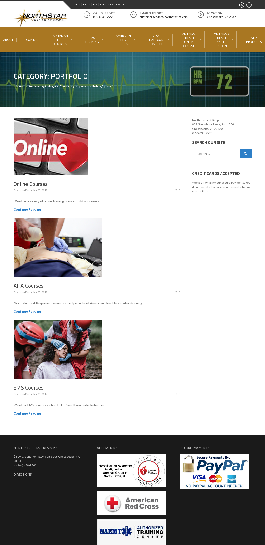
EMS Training (92, 40)
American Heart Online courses (189, 39)
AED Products (254, 40)
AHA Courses (28, 286)
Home (19, 86)
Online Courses (31, 184)
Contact (33, 40)
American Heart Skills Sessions (221, 39)
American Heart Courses (60, 40)
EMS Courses (28, 387)
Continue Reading (27, 209)
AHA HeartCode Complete (156, 40)
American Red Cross (123, 40)
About (8, 40)
